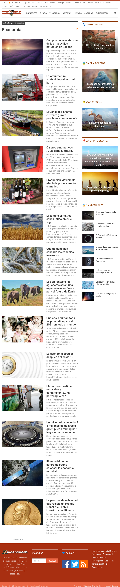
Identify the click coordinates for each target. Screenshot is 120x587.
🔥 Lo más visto (14, 2)
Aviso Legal (77, 583)
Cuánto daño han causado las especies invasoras (60, 249)
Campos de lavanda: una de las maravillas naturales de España (62, 40)
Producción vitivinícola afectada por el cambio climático (61, 180)
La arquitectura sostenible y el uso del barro (60, 76)
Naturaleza (31, 10)
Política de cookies (89, 583)
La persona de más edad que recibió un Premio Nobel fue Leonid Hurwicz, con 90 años (62, 502)
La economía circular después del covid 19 (59, 352)
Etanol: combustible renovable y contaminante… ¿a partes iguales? (59, 387)
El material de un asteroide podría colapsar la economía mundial (60, 463)
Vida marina (37, 2)
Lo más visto (103, 548)
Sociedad (88, 10)
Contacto (115, 583)
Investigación (97, 557)
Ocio (105, 561)
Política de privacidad (103, 583)
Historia (77, 10)
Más (89, 2)
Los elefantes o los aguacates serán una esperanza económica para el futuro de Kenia (60, 283)
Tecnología (55, 10)
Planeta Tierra (79, 2)
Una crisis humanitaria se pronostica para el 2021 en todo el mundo (61, 318)
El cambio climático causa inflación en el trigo (59, 216)
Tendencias (97, 561)
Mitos (46, 2)
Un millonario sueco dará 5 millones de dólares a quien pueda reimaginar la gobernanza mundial (62, 424)
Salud (52, 2)
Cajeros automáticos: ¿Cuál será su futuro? (60, 146)
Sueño (68, 2)
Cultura (67, 10)
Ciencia (43, 10)
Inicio (4, 2)
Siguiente (18, 536)
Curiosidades (97, 564)
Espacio (27, 2)
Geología (60, 2)
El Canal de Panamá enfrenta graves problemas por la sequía (61, 112)
